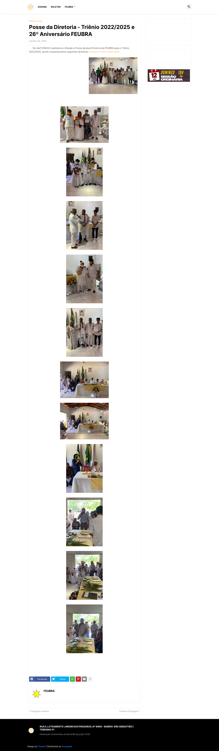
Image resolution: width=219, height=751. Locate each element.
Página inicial (35, 21)
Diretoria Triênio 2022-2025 (104, 51)
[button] (189, 6)
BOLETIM (56, 6)
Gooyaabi (67, 746)
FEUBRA (69, 6)
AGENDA (42, 6)
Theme (41, 746)
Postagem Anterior (40, 711)
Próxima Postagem (128, 711)
